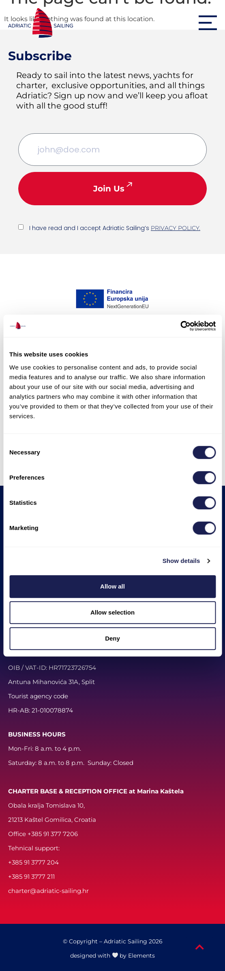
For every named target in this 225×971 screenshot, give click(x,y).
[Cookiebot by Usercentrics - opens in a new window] (180, 326)
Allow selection (112, 612)
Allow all (112, 586)
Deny (112, 638)
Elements (141, 955)
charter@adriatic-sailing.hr (48, 891)
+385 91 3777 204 (33, 862)
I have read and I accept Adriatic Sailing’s (114, 228)
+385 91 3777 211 (31, 876)
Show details (181, 560)
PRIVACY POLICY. (175, 228)
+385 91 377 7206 (53, 834)
